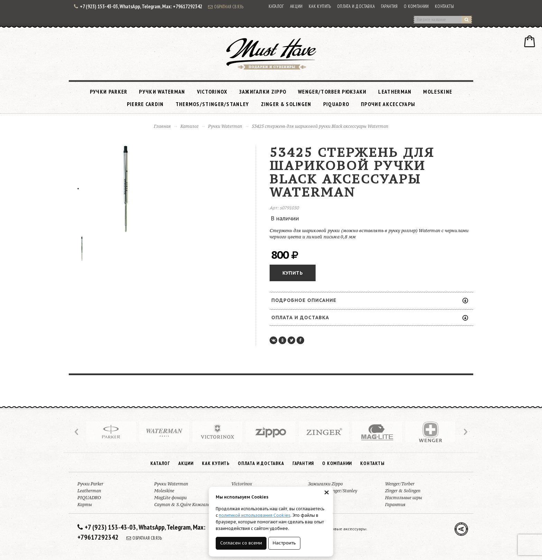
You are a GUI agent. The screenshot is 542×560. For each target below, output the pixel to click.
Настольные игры (403, 497)
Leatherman (394, 91)
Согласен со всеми (241, 543)
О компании (416, 6)
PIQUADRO (336, 104)
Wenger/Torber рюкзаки (332, 91)
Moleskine (437, 91)
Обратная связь (225, 6)
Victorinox (212, 91)
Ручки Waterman (162, 91)
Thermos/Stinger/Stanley (212, 104)
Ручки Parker (109, 91)
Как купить (320, 6)
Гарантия (389, 6)
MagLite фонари (170, 497)
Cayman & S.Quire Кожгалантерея (189, 504)
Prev (77, 431)
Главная (162, 126)
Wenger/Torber (399, 483)
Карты (84, 504)
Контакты (444, 6)
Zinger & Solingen (286, 104)
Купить (292, 273)
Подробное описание (369, 300)
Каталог (276, 6)
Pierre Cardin (145, 104)
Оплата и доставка (356, 6)
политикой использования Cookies (254, 515)
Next (464, 431)
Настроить (284, 543)
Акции (296, 6)
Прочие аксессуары (388, 104)
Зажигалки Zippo (263, 91)
